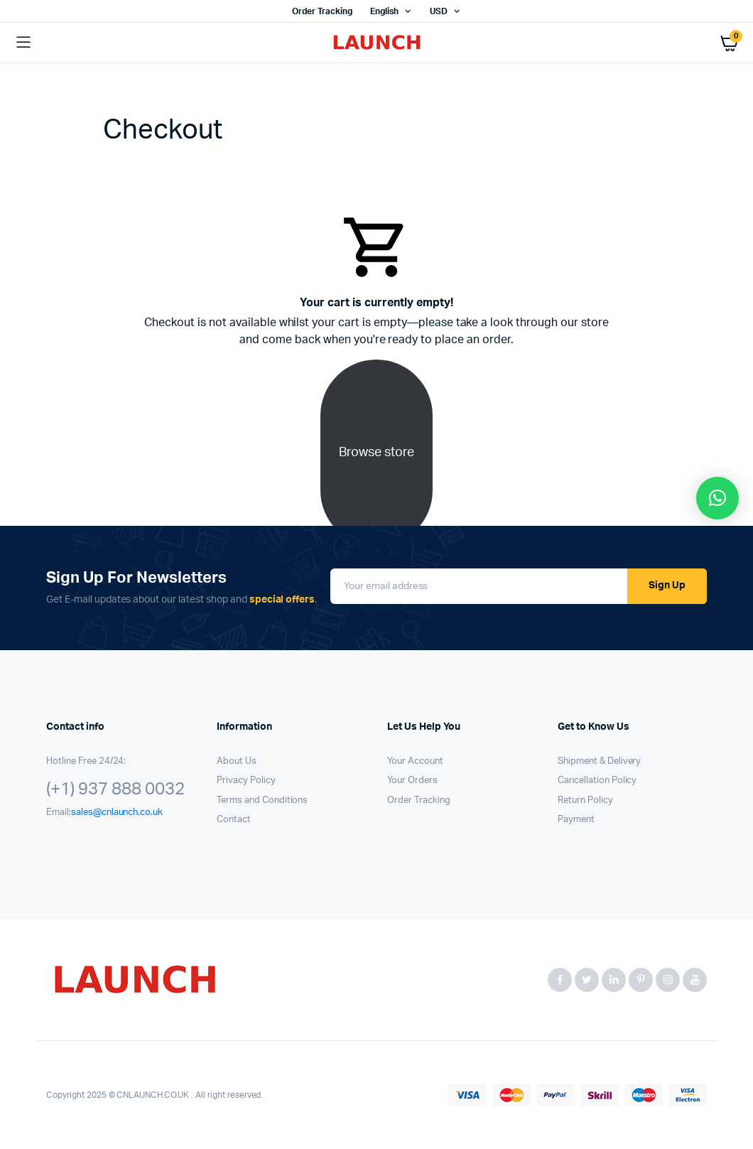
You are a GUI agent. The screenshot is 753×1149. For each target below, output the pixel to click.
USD (439, 11)
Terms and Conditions (262, 800)
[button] (717, 498)
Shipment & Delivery (599, 761)
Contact (234, 819)
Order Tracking (322, 11)
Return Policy (585, 800)
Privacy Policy (246, 780)
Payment (576, 819)
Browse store (376, 452)
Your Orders (412, 780)
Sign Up (667, 585)
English (384, 11)
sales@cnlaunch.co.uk (117, 812)
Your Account (415, 761)
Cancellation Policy (597, 780)
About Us (236, 761)
